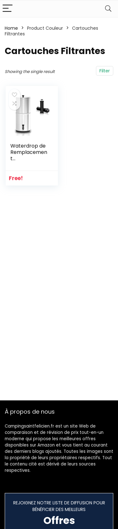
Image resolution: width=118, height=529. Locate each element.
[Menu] (7, 8)
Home (11, 28)
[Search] (108, 8)
